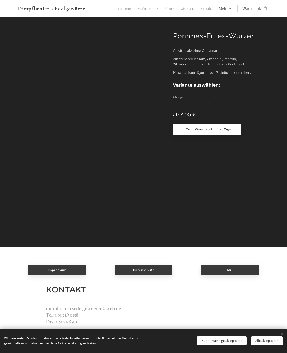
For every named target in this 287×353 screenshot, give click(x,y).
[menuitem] (115, 8)
